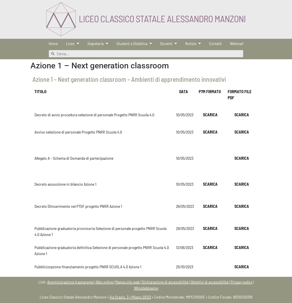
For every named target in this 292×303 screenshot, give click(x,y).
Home (53, 43)
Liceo (72, 43)
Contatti (215, 43)
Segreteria (97, 43)
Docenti (168, 43)
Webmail (236, 43)
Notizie (193, 43)
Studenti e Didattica (134, 43)
